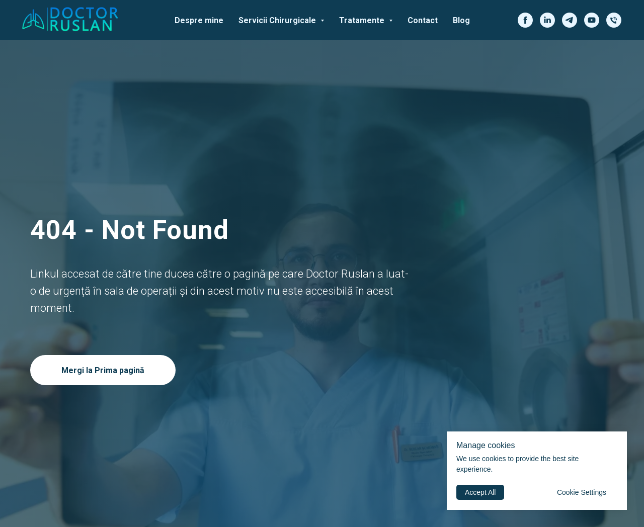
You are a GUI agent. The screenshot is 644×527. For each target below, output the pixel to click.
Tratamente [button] (362, 20)
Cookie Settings (581, 492)
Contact (423, 20)
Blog (461, 20)
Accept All (480, 492)
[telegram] (569, 20)
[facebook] (525, 20)
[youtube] (591, 20)
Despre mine (199, 20)
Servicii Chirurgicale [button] (278, 20)
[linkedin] (547, 20)
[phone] (613, 20)
